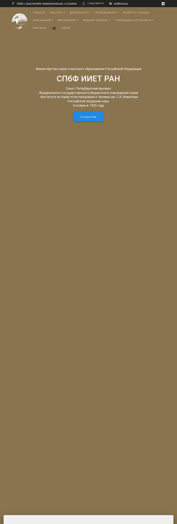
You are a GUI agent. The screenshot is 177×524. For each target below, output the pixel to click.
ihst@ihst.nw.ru (121, 3)
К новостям (88, 116)
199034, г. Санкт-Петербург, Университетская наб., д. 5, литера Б (47, 3)
